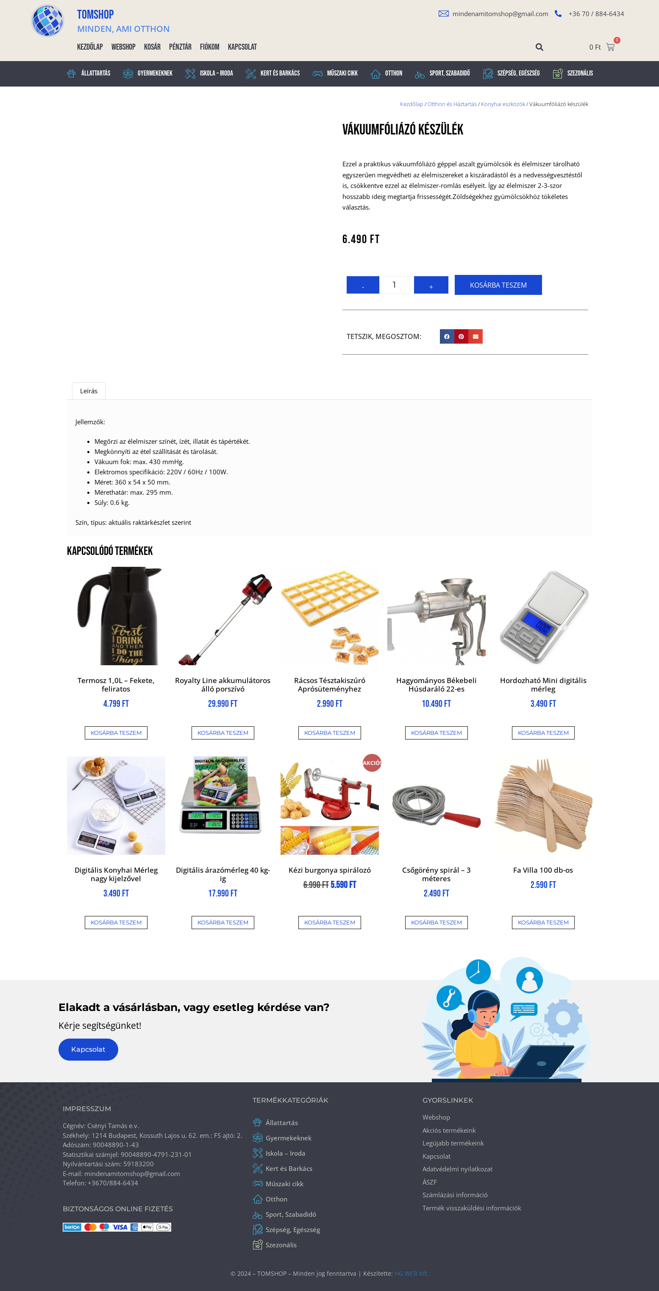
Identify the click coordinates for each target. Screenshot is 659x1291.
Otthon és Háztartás (452, 104)
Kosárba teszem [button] (116, 732)
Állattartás (88, 74)
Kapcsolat (242, 47)
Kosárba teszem (498, 285)
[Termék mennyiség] (394, 285)
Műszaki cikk (335, 74)
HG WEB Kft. (412, 1273)
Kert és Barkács (273, 74)
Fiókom (210, 47)
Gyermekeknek (147, 74)
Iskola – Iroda (209, 74)
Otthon (386, 74)
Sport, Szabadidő (442, 74)
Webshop (123, 47)
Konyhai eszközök (503, 104)
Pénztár (180, 47)
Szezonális (573, 74)
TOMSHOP (95, 14)
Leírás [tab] (88, 390)
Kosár (152, 47)
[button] (540, 47)
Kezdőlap (90, 47)
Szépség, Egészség (511, 74)
